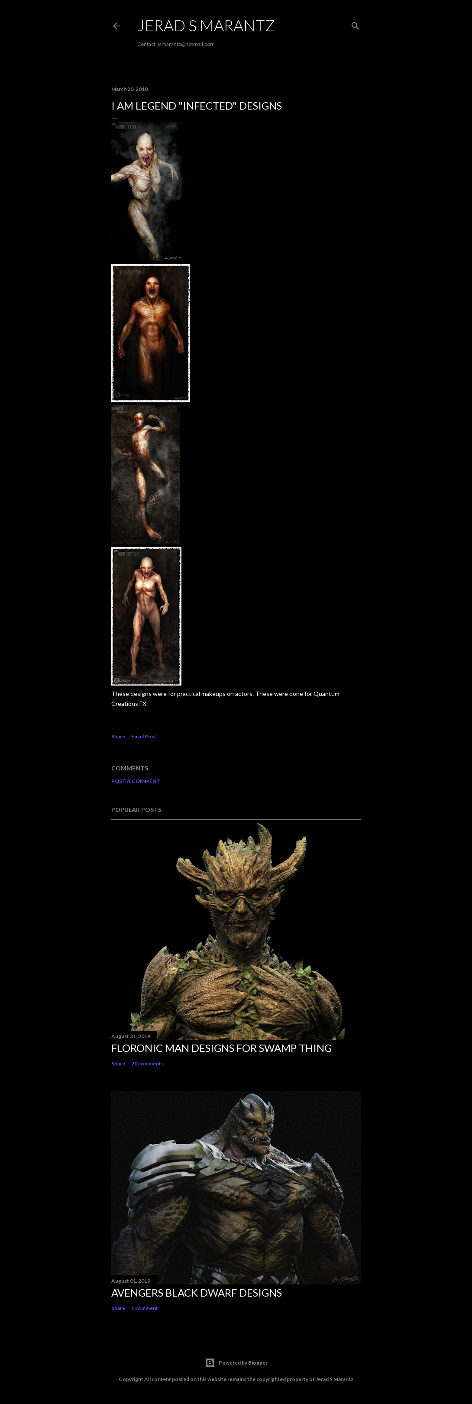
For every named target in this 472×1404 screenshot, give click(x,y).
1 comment (144, 1308)
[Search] (355, 24)
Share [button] (118, 736)
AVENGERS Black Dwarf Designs (196, 1292)
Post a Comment (135, 781)
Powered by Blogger (236, 1363)
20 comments (147, 1063)
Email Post (143, 736)
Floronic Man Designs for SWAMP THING (221, 1048)
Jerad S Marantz (206, 25)
